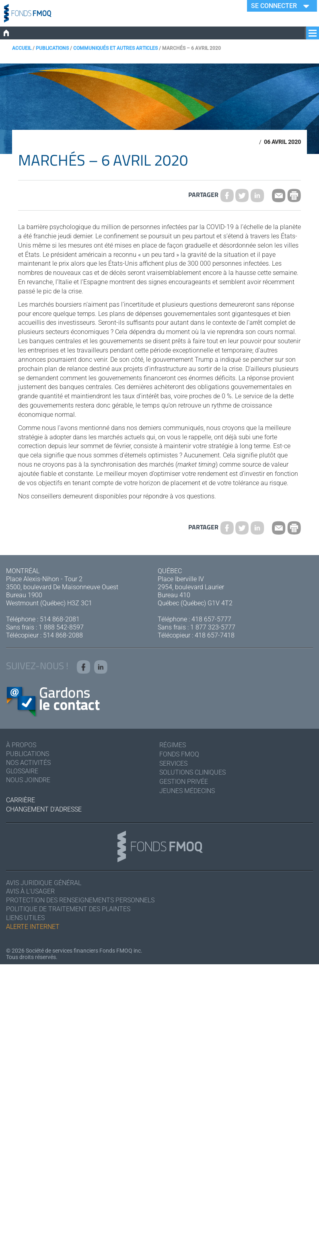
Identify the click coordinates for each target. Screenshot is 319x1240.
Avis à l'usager (30, 892)
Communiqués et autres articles (115, 48)
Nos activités (28, 763)
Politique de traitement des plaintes (68, 909)
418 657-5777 (211, 619)
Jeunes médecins (187, 791)
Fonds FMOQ (179, 754)
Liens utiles (25, 918)
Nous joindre (28, 780)
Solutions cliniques (192, 773)
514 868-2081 (60, 619)
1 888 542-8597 (61, 627)
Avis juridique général (43, 883)
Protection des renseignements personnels (80, 900)
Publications (52, 48)
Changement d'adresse (44, 809)
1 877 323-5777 (212, 627)
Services (173, 763)
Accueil (21, 48)
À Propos (21, 745)
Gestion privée (183, 782)
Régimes (172, 745)
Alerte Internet (33, 927)
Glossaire (22, 771)
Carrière (20, 800)
